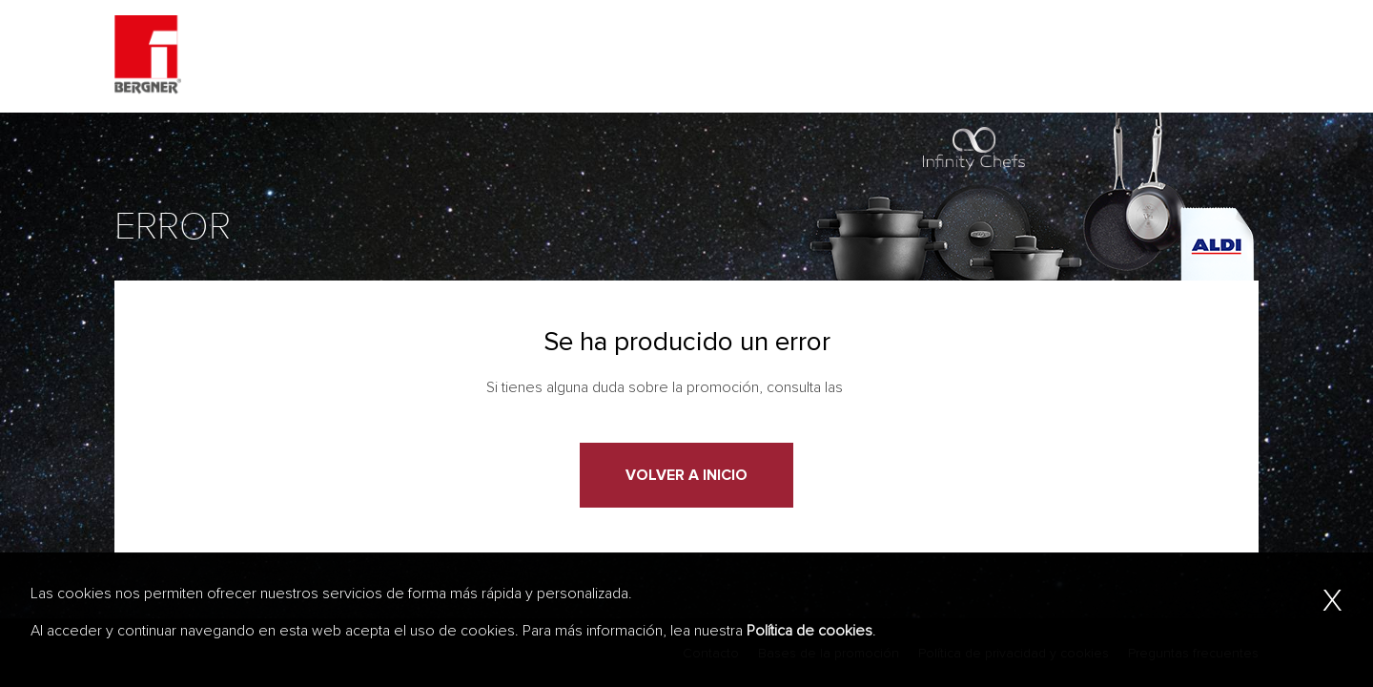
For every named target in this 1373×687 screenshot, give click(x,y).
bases (867, 387)
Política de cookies (809, 630)
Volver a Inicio (686, 475)
